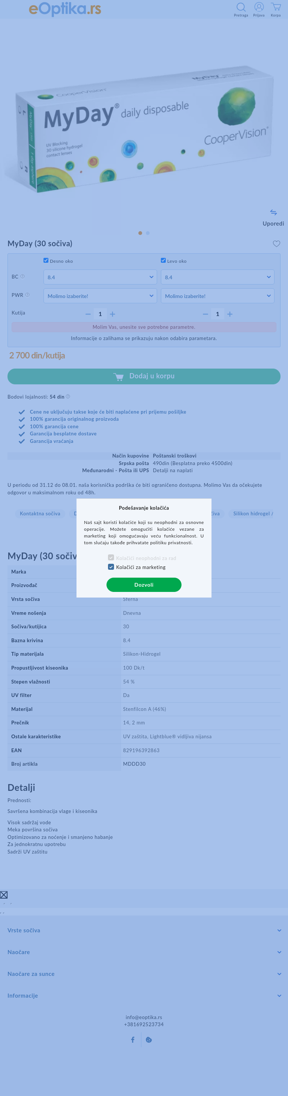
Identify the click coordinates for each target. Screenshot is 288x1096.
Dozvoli (143, 584)
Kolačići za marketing (141, 567)
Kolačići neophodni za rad (146, 558)
